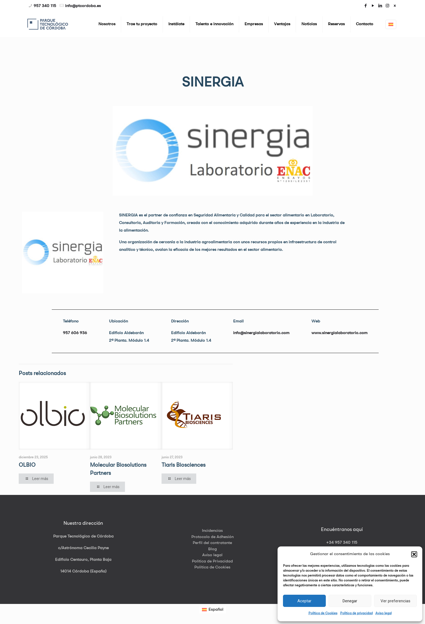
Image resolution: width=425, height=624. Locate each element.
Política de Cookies (322, 613)
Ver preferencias (395, 601)
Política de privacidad (356, 613)
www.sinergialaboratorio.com (339, 333)
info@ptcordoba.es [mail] (83, 6)
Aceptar (304, 601)
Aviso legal (383, 613)
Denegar (350, 601)
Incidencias (212, 531)
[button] (414, 554)
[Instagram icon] (387, 6)
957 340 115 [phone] (45, 6)
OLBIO (27, 465)
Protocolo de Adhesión (212, 537)
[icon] (395, 6)
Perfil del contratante (212, 543)
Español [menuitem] (215, 610)
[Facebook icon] (365, 6)
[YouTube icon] (373, 6)
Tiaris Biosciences (183, 465)
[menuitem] (212, 609)
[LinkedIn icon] (380, 6)
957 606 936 (75, 333)
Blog (212, 549)
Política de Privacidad (212, 561)
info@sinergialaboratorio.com (261, 333)
